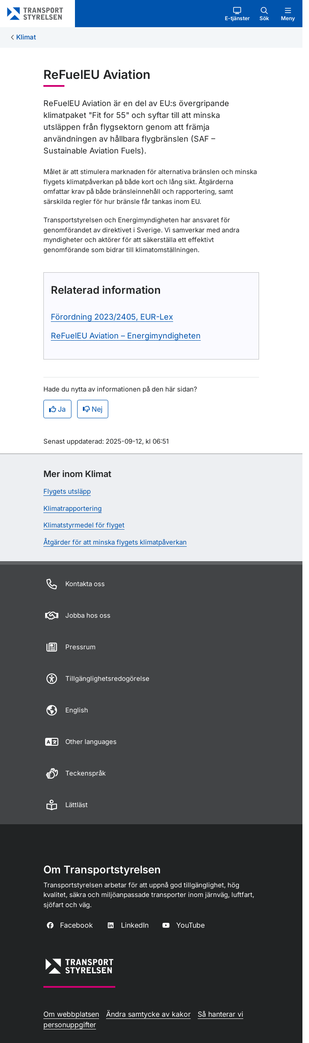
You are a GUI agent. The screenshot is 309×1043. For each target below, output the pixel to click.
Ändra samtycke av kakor (148, 1014)
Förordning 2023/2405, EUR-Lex (112, 316)
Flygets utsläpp (67, 491)
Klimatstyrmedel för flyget (83, 525)
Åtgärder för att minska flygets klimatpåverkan (115, 542)
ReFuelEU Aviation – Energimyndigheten (126, 335)
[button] (237, 13)
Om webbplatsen (71, 1014)
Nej (93, 409)
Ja (57, 409)
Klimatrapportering (72, 508)
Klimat (26, 37)
